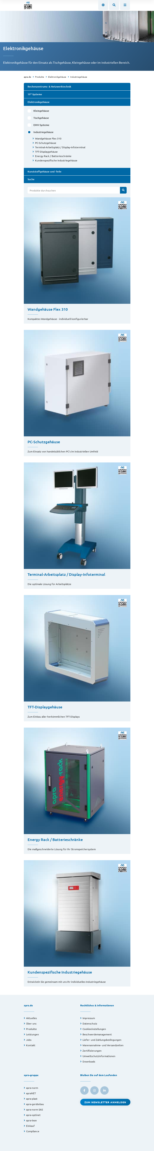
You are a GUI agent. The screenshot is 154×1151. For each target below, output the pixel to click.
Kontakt (30, 1045)
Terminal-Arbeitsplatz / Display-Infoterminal (60, 147)
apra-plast (31, 1098)
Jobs (28, 1039)
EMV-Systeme (41, 125)
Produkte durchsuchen (43, 190)
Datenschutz (90, 1023)
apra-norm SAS (34, 1109)
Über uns (31, 1023)
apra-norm (32, 1087)
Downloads (89, 1061)
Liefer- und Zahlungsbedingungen (102, 1039)
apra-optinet (33, 1115)
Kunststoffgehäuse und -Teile (44, 171)
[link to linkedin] (104, 1090)
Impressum (89, 1018)
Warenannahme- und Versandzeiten (103, 1045)
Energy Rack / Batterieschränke (53, 156)
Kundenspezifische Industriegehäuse (56, 160)
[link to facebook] (84, 1090)
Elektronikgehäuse (57, 76)
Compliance (32, 1131)
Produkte (39, 76)
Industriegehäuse (78, 76)
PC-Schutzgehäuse (45, 142)
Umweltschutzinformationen (99, 1056)
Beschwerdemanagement (97, 1034)
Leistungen (32, 1034)
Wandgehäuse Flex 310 (48, 138)
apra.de (27, 76)
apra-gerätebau (35, 1104)
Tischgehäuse (41, 118)
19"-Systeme (35, 94)
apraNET (31, 1093)
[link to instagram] (94, 1090)
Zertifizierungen (92, 1050)
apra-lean (31, 1120)
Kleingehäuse (41, 111)
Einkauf (30, 1125)
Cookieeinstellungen (94, 1029)
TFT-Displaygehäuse (46, 151)
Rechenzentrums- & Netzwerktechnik (49, 86)
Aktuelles (31, 1018)
